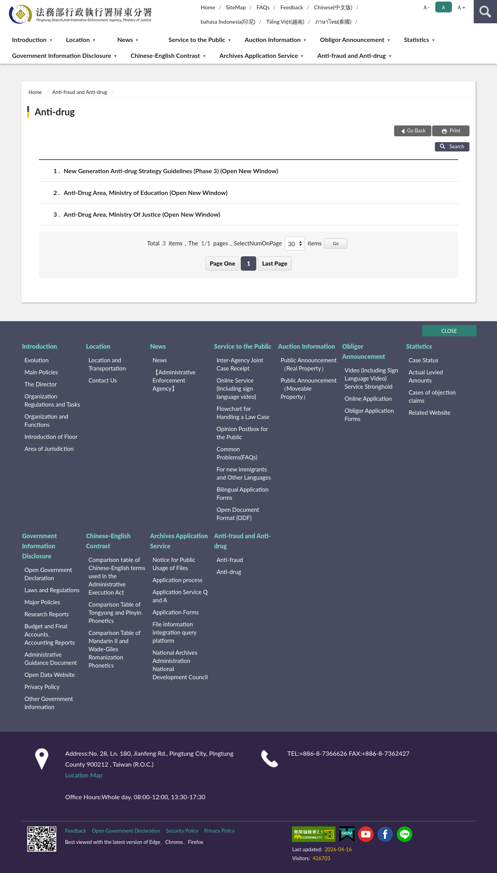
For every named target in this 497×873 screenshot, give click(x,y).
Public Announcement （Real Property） (309, 364)
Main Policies (41, 372)
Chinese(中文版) (333, 7)
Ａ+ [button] (461, 7)
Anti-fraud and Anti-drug (351, 55)
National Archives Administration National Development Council (180, 664)
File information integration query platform (174, 632)
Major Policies (42, 601)
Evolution (36, 360)
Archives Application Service (258, 55)
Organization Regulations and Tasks (52, 400)
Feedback (291, 7)
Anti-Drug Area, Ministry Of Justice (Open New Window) (142, 214)
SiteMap (236, 7)
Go (336, 243)
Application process (178, 579)
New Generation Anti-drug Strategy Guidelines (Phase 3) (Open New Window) (171, 170)
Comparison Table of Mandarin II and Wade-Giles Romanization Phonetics (115, 649)
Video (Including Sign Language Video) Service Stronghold (371, 378)
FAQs (263, 7)
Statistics (416, 39)
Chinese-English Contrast (165, 55)
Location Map (84, 775)
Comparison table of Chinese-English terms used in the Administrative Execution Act (117, 576)
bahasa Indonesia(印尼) (228, 21)
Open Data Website (49, 674)
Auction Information (273, 39)
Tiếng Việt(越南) (285, 21)
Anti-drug (55, 111)
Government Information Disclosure (61, 55)
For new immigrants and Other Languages (244, 473)
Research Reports (46, 613)
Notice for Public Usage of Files (174, 563)
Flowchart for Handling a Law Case (243, 412)
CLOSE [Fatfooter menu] (449, 331)
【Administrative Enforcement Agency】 (174, 380)
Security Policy (182, 831)
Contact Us (103, 380)
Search (452, 146)
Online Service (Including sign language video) (236, 388)
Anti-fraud (230, 559)
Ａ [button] (443, 7)
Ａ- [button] (426, 7)
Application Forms (176, 612)
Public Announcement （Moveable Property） (309, 388)
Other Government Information (48, 702)
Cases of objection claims (431, 396)
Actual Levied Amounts (425, 376)
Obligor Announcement (352, 39)
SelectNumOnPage (258, 243)
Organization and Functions (46, 420)
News (125, 39)
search (485, 11)
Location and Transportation (107, 364)
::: (6, 6)
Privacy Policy (41, 686)
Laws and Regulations (52, 589)
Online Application (368, 398)
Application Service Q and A (180, 595)
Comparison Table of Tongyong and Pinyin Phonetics (115, 612)
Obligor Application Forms (369, 414)
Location (78, 39)
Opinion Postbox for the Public (242, 432)
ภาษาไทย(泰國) (333, 21)
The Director (40, 384)
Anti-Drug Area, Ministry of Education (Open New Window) (146, 192)
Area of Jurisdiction (49, 448)
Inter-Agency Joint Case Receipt (240, 364)
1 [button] (248, 263)
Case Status (423, 360)
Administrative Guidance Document (50, 658)
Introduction (29, 39)
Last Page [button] (274, 263)
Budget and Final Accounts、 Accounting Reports (49, 634)
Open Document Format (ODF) (238, 513)
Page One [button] (222, 263)
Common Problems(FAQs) (237, 453)
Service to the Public (197, 39)
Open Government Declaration (48, 573)
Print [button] (454, 130)
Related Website (429, 412)
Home (208, 7)
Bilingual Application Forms (243, 493)
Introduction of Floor (51, 436)
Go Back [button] (416, 130)
